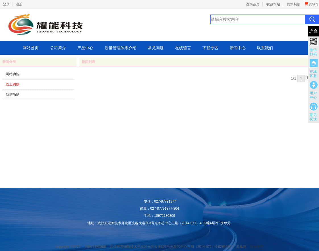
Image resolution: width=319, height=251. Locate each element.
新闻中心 (238, 48)
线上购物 (12, 84)
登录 (6, 4)
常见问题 (156, 48)
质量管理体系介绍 (120, 48)
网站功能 (12, 74)
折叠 (313, 31)
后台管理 (257, 247)
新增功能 (12, 95)
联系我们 (265, 48)
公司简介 (58, 48)
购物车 (311, 4)
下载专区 (210, 48)
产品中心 (85, 48)
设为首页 (253, 4)
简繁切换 (294, 4)
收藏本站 (273, 4)
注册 (19, 4)
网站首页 (31, 48)
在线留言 (183, 48)
